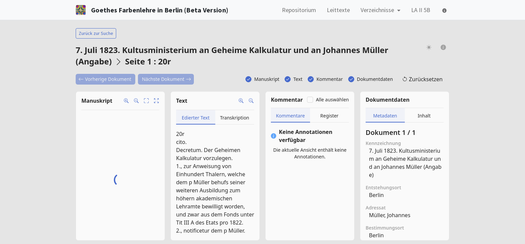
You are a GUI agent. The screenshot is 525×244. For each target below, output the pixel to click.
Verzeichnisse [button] (378, 10)
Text (297, 79)
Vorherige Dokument (104, 79)
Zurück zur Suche (96, 33)
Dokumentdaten (375, 79)
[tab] (195, 117)
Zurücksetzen (422, 79)
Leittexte (338, 10)
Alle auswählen (332, 99)
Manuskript (266, 79)
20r (180, 134)
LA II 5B (420, 10)
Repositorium (299, 10)
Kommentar (329, 79)
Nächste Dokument (166, 79)
